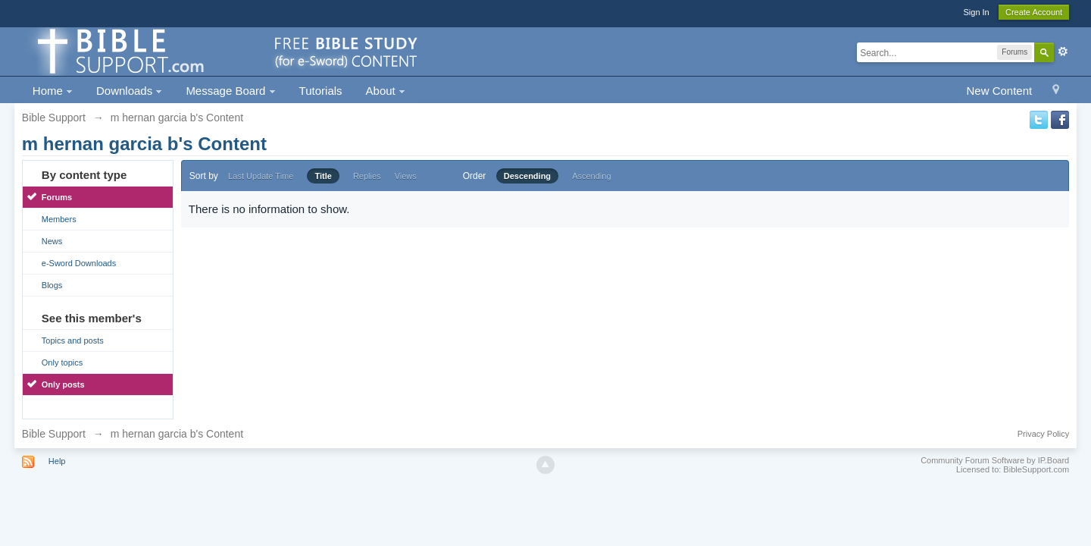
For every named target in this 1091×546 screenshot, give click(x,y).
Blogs (52, 285)
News (52, 241)
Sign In (976, 12)
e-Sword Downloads (79, 263)
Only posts (63, 384)
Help (57, 461)
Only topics (62, 362)
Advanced (1063, 52)
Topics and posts (73, 340)
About (385, 90)
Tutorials (320, 90)
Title (322, 175)
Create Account (1033, 12)
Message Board (230, 90)
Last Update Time (260, 175)
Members (59, 219)
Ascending (591, 175)
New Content (999, 90)
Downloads (129, 90)
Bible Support (54, 434)
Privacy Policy (1043, 433)
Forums (57, 197)
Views (406, 175)
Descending (527, 175)
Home (53, 90)
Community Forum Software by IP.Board (995, 460)
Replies (367, 175)
